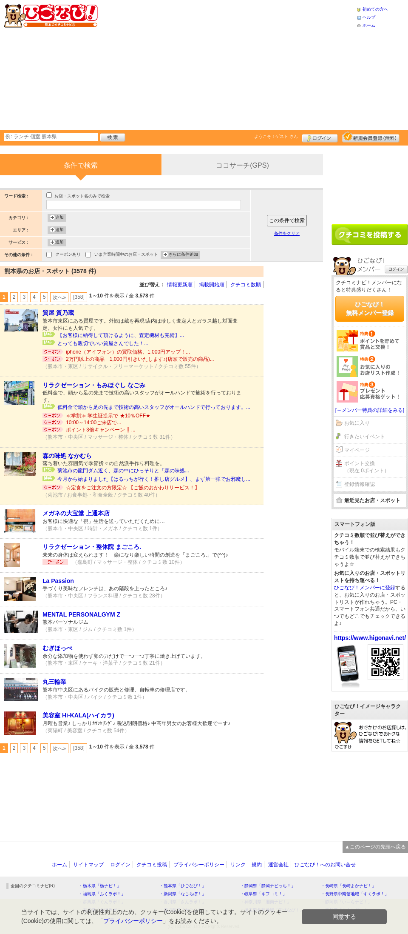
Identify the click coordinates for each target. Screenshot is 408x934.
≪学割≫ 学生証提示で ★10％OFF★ (108, 416)
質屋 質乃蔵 (58, 312)
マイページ (357, 450)
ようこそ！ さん (276, 136)
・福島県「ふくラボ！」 (102, 893)
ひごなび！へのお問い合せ (325, 865)
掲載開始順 (211, 285)
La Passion (58, 580)
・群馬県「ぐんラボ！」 (102, 902)
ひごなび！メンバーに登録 (364, 588)
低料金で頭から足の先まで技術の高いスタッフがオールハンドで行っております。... (153, 407)
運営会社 (278, 865)
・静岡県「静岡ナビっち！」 (267, 885)
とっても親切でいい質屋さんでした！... (102, 343)
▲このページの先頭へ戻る (375, 847)
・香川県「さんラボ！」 (182, 902)
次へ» (59, 297)
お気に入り (357, 423)
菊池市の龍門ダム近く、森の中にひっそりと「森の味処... (123, 471)
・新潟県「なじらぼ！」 (182, 893)
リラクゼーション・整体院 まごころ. (91, 546)
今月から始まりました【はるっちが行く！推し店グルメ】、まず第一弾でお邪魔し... (153, 479)
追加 (59, 218)
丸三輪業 (54, 681)
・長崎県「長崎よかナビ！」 (348, 885)
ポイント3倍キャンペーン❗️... (101, 430)
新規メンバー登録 (371, 137)
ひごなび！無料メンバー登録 (370, 308)
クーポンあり (68, 255)
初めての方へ (375, 9)
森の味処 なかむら (67, 455)
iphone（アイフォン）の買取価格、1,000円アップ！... (128, 352)
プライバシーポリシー (198, 865)
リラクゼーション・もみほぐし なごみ (93, 385)
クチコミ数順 (245, 285)
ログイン (320, 137)
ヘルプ (369, 17)
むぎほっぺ (57, 648)
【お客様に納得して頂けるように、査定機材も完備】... (120, 335)
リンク (238, 865)
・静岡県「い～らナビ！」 (346, 902)
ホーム (369, 25)
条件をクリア (287, 233)
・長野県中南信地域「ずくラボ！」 (355, 893)
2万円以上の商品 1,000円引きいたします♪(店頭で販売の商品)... (140, 359)
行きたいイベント (364, 437)
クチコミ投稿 (151, 865)
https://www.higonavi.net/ (370, 637)
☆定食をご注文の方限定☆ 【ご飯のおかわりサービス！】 (133, 488)
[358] (79, 297)
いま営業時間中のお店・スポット (126, 255)
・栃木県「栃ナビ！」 (100, 885)
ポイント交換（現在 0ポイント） (366, 467)
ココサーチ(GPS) (242, 165)
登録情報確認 (359, 484)
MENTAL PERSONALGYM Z (81, 614)
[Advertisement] (207, 63)
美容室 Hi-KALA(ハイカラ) (78, 715)
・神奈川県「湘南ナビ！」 (265, 902)
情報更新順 (180, 285)
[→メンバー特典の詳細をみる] (370, 410)
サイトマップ (88, 865)
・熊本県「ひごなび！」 (182, 885)
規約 (257, 865)
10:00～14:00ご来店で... (93, 423)
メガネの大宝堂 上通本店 (76, 513)
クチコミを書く (370, 234)
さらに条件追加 (183, 255)
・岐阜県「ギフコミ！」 (263, 893)
